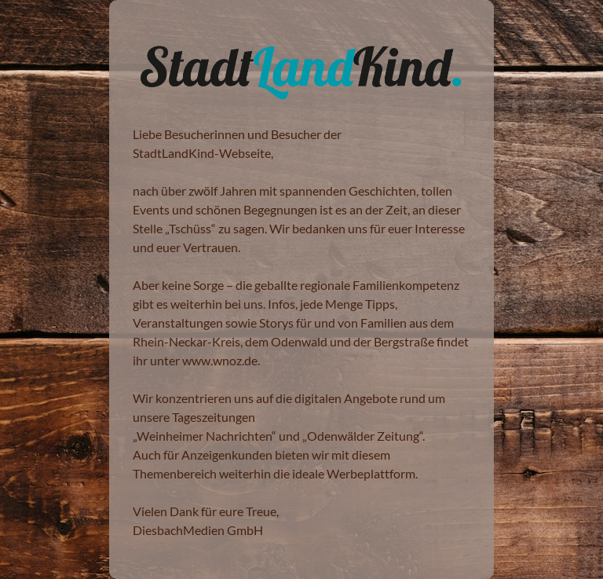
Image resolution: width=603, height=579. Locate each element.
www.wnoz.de (220, 360)
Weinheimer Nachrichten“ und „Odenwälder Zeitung (278, 435)
